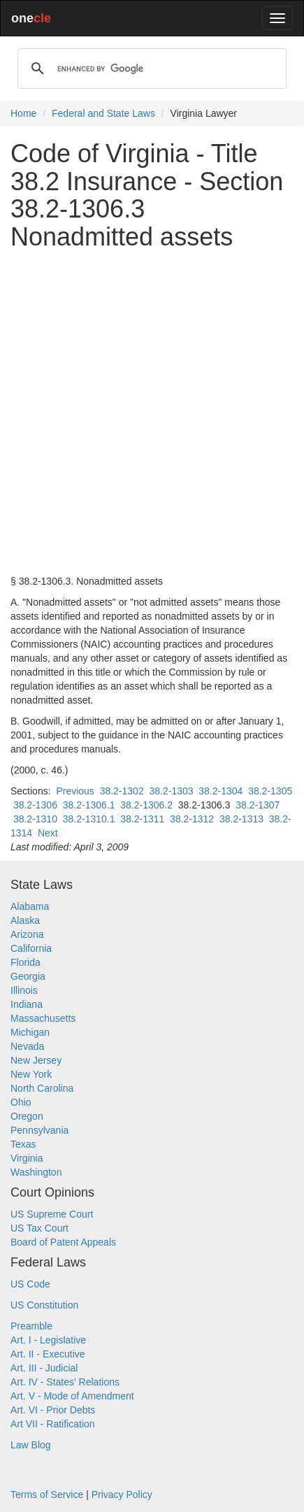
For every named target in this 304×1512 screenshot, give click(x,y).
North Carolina (41, 1088)
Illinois (24, 990)
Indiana (26, 1004)
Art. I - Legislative (48, 1340)
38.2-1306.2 (146, 805)
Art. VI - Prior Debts (52, 1409)
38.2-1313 (241, 819)
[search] (150, 68)
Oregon (26, 1116)
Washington (35, 1172)
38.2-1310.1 (89, 819)
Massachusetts (42, 1018)
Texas (23, 1144)
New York (31, 1074)
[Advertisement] (152, 412)
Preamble (31, 1326)
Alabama (29, 906)
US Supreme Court (51, 1214)
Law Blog (30, 1444)
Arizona (26, 934)
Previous (75, 791)
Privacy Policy (122, 1494)
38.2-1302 (122, 791)
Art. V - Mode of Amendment (72, 1396)
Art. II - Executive (47, 1354)
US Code (30, 1284)
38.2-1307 (258, 805)
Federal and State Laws (103, 113)
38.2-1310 (35, 819)
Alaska (25, 920)
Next (48, 833)
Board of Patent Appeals (63, 1242)
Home (23, 113)
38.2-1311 (142, 819)
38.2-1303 (171, 791)
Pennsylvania (39, 1130)
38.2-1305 (270, 791)
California (31, 948)
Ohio (20, 1102)
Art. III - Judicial (44, 1368)
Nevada (27, 1046)
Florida (25, 962)
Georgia (27, 976)
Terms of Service (46, 1494)
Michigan (30, 1032)
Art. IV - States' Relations (65, 1382)
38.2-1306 (35, 805)
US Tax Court (39, 1228)
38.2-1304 (220, 791)
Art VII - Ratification (52, 1423)
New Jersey (35, 1060)
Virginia (26, 1158)
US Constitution (44, 1305)
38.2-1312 (192, 819)
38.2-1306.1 (89, 805)
